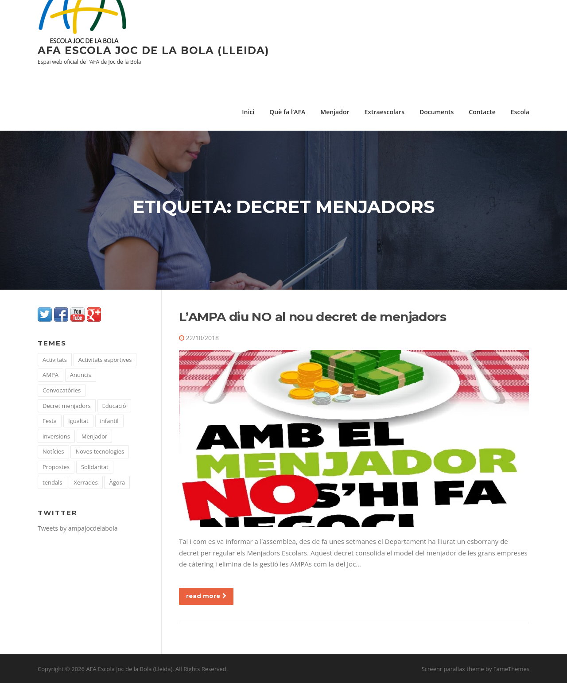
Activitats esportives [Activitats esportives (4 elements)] (105, 360)
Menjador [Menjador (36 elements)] (95, 436)
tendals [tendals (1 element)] (52, 482)
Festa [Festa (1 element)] (50, 421)
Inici (248, 112)
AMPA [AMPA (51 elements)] (50, 375)
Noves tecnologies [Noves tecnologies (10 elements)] (99, 451)
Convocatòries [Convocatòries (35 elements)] (62, 390)
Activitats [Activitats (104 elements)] (55, 360)
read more (206, 595)
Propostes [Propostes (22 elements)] (56, 467)
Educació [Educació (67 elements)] (114, 406)
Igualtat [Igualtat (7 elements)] (78, 421)
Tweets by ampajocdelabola (78, 528)
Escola (520, 112)
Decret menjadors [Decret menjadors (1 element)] (67, 406)
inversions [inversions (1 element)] (56, 436)
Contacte (482, 112)
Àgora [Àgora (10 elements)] (117, 482)
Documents (436, 112)
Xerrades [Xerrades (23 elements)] (85, 482)
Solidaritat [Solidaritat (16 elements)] (95, 467)
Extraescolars (384, 112)
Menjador (334, 112)
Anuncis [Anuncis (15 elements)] (80, 375)
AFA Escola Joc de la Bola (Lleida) (153, 50)
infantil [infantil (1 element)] (109, 421)
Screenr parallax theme (453, 669)
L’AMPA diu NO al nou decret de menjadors (312, 316)
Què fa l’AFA (287, 112)
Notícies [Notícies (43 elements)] (53, 451)
